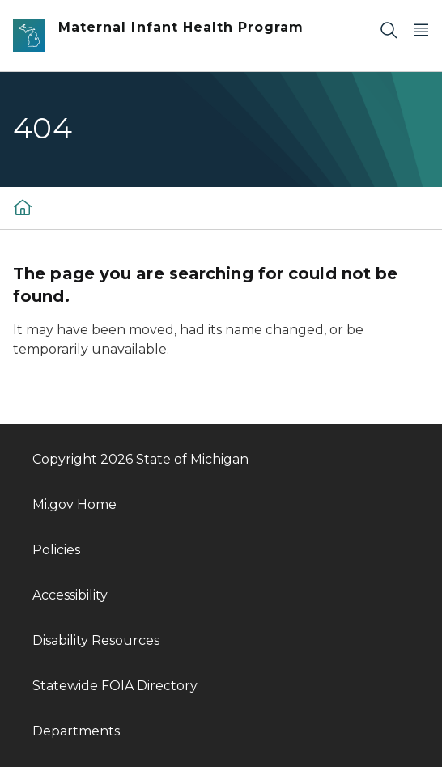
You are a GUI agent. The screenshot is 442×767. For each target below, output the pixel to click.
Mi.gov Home (74, 504)
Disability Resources (95, 640)
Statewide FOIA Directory (115, 685)
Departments (76, 731)
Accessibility (70, 595)
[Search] (388, 29)
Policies (56, 549)
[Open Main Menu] (421, 29)
